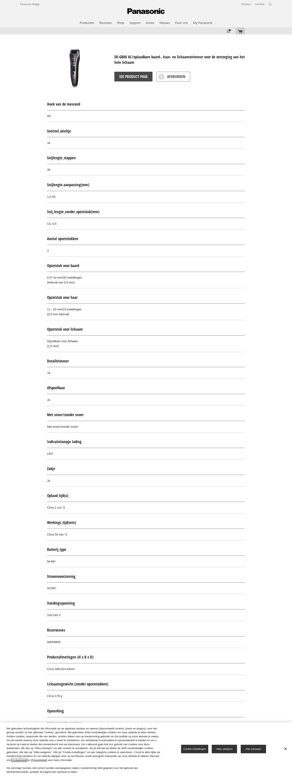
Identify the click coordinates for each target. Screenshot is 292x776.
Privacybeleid (39, 760)
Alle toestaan (253, 748)
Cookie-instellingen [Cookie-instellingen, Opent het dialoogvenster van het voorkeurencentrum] (194, 748)
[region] (146, 749)
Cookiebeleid (19, 760)
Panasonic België (30, 4)
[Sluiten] (285, 748)
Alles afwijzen (224, 748)
